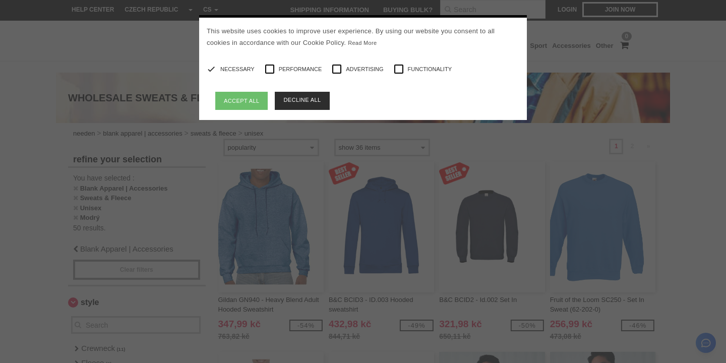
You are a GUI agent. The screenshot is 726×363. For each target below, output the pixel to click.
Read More (362, 43)
